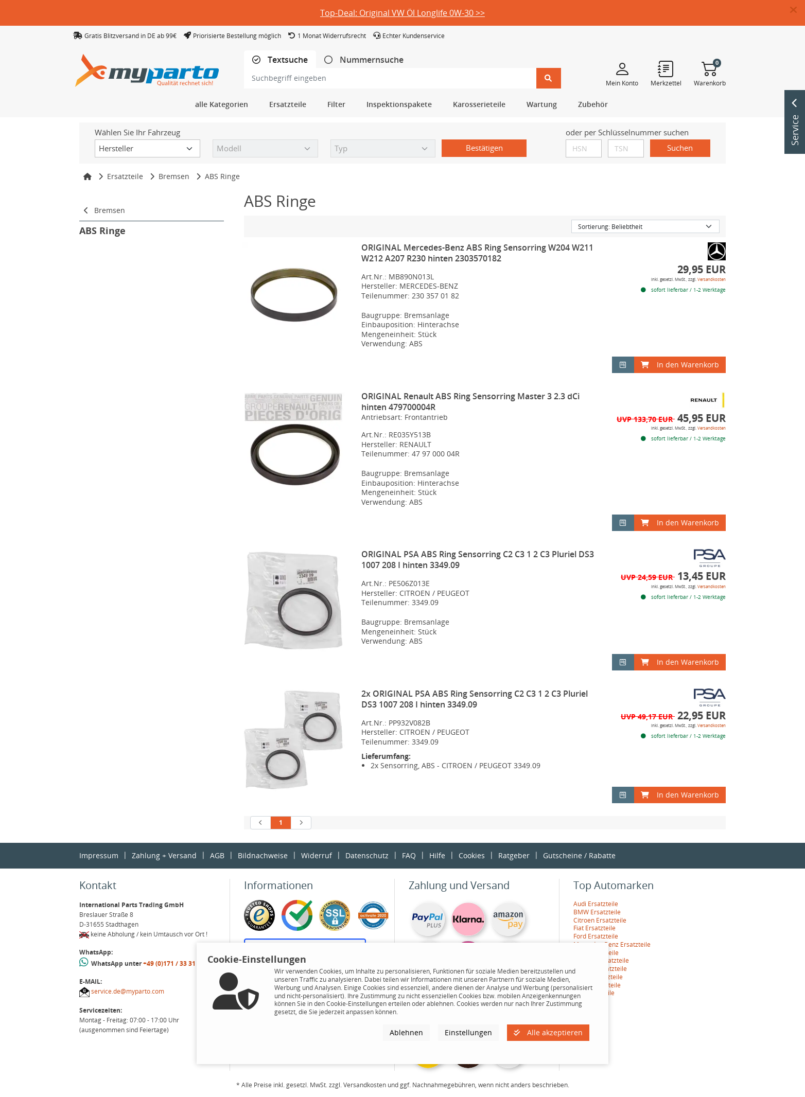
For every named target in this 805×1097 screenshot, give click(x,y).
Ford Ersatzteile (595, 936)
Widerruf (316, 855)
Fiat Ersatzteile (594, 928)
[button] (797, 10)
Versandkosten (711, 279)
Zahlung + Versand (164, 855)
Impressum (98, 855)
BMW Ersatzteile (597, 912)
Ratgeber (514, 855)
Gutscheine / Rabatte (579, 855)
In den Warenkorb (680, 364)
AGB (217, 855)
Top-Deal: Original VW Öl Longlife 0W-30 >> (402, 13)
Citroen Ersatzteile (599, 920)
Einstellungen (468, 1032)
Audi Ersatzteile (595, 903)
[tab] (280, 59)
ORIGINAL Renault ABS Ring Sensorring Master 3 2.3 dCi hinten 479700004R (470, 402)
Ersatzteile (125, 176)
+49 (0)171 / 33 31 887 (175, 963)
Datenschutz (367, 855)
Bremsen (174, 176)
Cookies (472, 855)
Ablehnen (406, 1032)
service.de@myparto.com (127, 991)
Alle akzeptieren (548, 1032)
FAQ (409, 855)
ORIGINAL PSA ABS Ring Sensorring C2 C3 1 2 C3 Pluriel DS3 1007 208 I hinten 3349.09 (477, 559)
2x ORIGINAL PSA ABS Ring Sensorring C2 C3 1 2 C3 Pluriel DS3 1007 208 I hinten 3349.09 (474, 699)
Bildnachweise (263, 855)
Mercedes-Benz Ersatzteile (612, 944)
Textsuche (287, 60)
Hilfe (437, 855)
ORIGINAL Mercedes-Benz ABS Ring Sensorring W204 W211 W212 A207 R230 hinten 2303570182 (477, 253)
